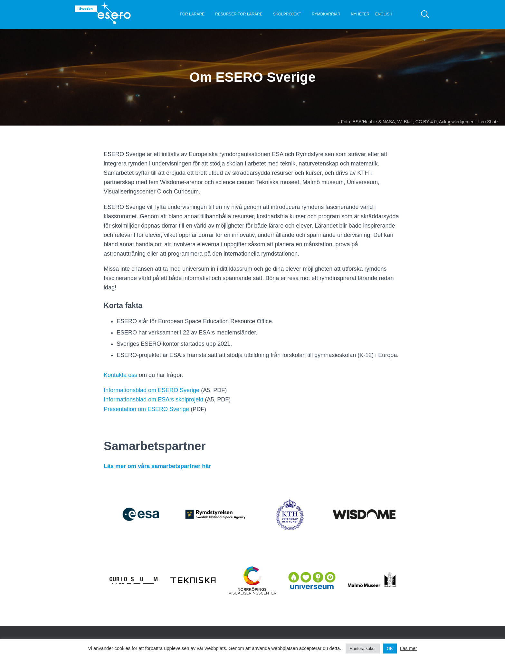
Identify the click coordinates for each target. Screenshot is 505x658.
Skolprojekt (287, 14)
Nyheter (360, 14)
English (383, 14)
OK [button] (390, 648)
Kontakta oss (120, 375)
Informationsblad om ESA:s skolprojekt (153, 399)
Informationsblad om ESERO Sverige (151, 390)
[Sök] (425, 14)
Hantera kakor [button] (362, 648)
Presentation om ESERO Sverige (146, 409)
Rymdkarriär (326, 14)
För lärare (192, 14)
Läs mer (408, 648)
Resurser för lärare (238, 14)
